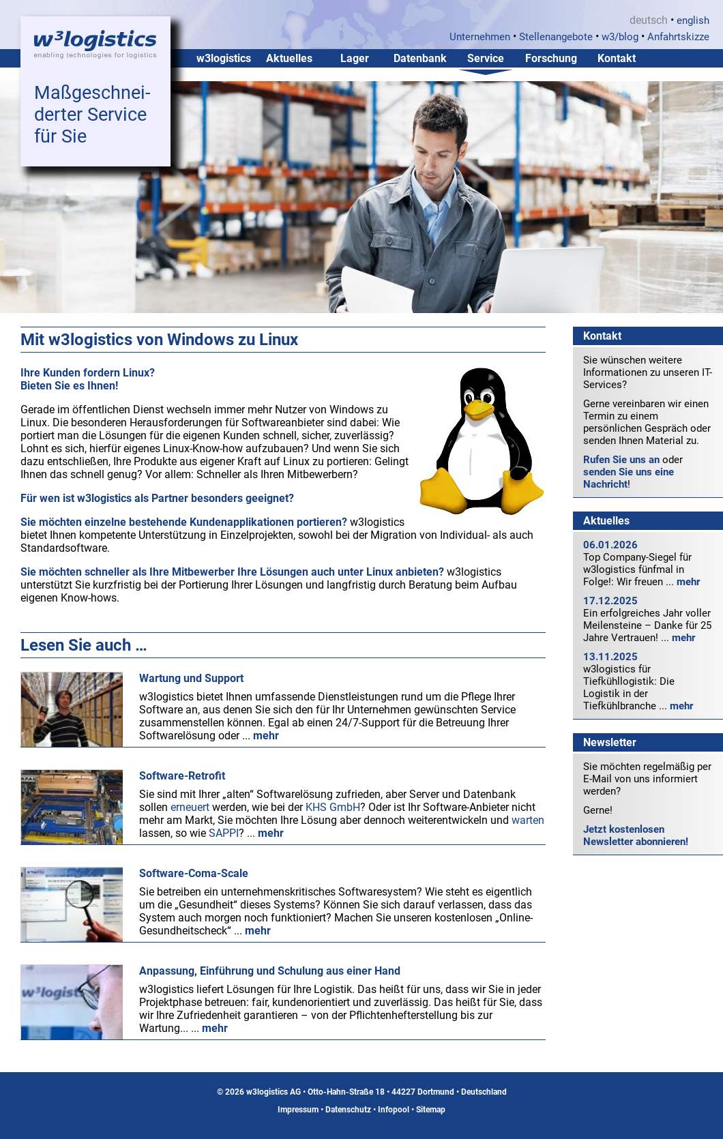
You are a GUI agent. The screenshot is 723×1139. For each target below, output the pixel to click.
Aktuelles (289, 58)
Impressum (298, 1109)
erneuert (190, 807)
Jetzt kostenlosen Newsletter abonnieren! (635, 835)
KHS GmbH (333, 807)
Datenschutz (348, 1109)
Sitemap (430, 1109)
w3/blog (620, 37)
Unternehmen (479, 37)
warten (528, 820)
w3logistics (223, 58)
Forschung (551, 58)
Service (485, 58)
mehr (688, 582)
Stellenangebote (556, 37)
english (693, 20)
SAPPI (224, 833)
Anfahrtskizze (678, 37)
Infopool (393, 1109)
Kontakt (616, 58)
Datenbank (420, 58)
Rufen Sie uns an (621, 460)
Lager (354, 58)
